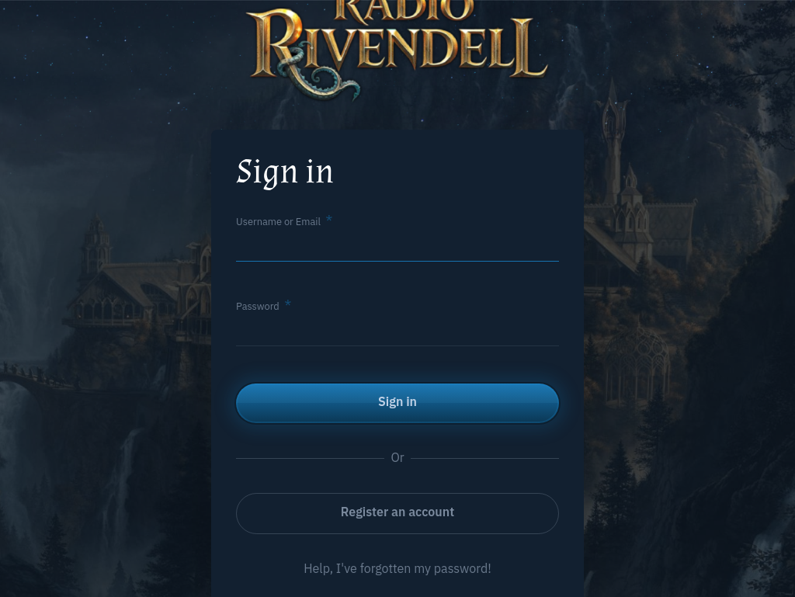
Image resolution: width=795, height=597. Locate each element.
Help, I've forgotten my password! (397, 568)
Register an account (397, 511)
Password (257, 306)
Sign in (397, 401)
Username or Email (278, 221)
